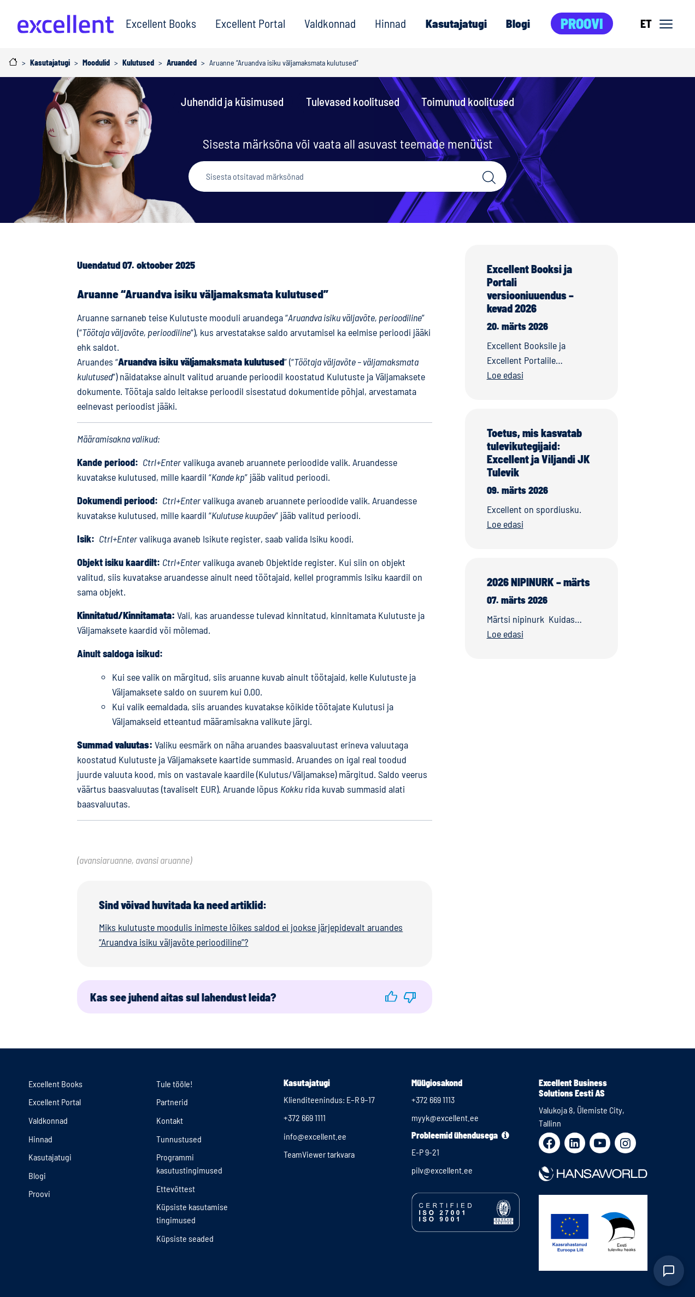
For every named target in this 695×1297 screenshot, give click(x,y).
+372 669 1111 (305, 1117)
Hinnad (390, 23)
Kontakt (169, 1120)
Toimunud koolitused (467, 101)
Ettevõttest (175, 1188)
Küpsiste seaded (185, 1238)
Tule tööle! (174, 1083)
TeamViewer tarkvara (319, 1154)
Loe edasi (505, 375)
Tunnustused (179, 1139)
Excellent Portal (250, 23)
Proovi (582, 23)
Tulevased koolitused (352, 101)
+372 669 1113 (433, 1099)
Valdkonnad (330, 23)
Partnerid (172, 1101)
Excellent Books (161, 23)
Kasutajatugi (455, 23)
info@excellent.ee (315, 1136)
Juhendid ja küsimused (232, 101)
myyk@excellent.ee (445, 1117)
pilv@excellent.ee (442, 1170)
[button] (391, 997)
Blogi (518, 23)
